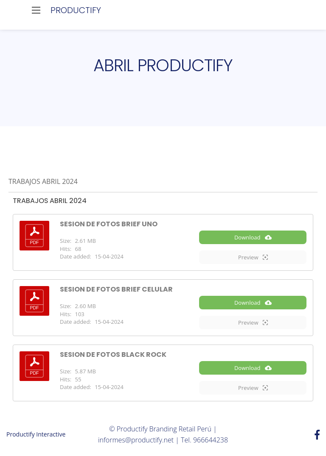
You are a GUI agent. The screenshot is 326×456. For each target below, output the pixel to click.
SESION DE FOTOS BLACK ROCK (113, 354)
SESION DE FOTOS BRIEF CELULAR (116, 289)
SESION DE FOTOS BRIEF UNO (108, 224)
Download (253, 237)
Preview (253, 257)
